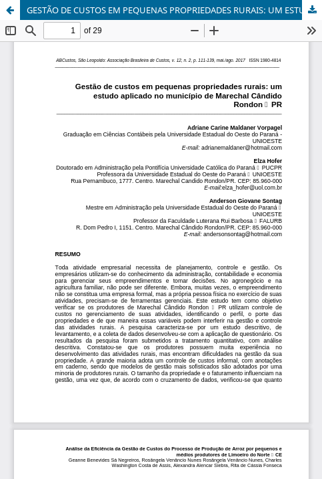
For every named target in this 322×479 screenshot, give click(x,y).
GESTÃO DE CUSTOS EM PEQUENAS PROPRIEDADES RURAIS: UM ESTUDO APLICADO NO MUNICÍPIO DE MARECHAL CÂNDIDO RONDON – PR (174, 10)
